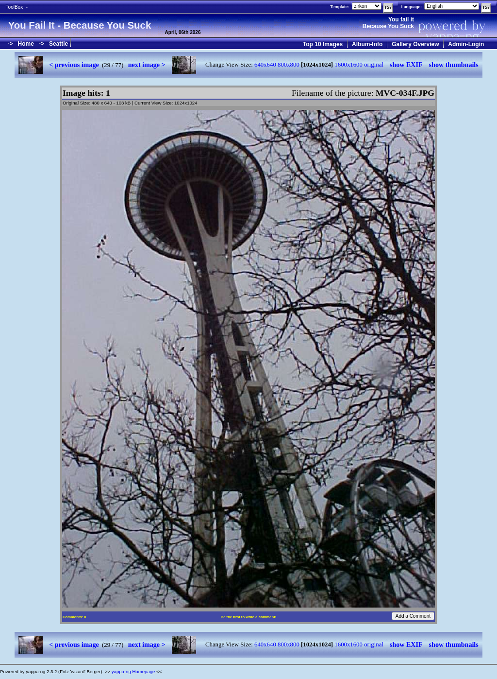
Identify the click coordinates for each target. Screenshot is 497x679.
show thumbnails (454, 65)
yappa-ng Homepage (133, 671)
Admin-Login (466, 44)
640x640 (265, 64)
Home (26, 43)
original (373, 64)
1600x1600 (348, 64)
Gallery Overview (415, 44)
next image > (147, 65)
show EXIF (406, 65)
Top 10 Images (323, 44)
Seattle (58, 43)
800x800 (288, 64)
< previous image (74, 65)
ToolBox (14, 7)
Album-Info (367, 44)
